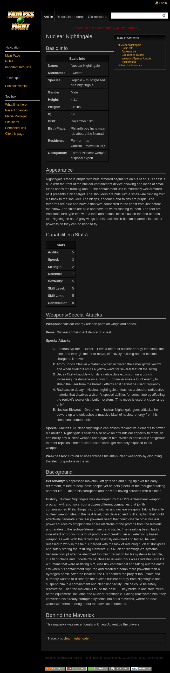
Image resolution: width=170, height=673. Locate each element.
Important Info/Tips (18, 67)
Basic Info (127, 48)
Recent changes (16, 110)
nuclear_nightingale (74, 638)
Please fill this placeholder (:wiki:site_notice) (105, 28)
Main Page (12, 55)
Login (163, 3)
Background (129, 61)
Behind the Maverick (130, 65)
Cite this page (14, 134)
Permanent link (15, 128)
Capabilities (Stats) (133, 54)
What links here (16, 104)
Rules (9, 61)
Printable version (16, 86)
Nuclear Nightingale (129, 45)
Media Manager (16, 116)
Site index (12, 122)
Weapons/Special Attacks (137, 58)
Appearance (129, 51)
